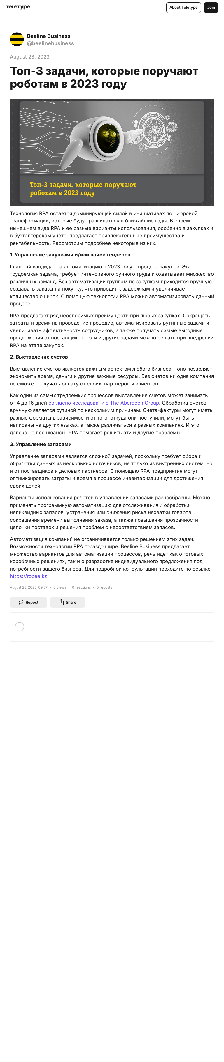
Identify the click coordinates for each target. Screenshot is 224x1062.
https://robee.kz (28, 576)
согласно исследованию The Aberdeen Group (103, 403)
